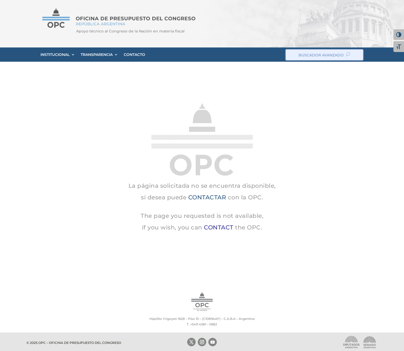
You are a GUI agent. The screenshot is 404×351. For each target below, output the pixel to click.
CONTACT (218, 227)
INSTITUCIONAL (55, 54)
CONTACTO (134, 54)
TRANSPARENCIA (97, 54)
